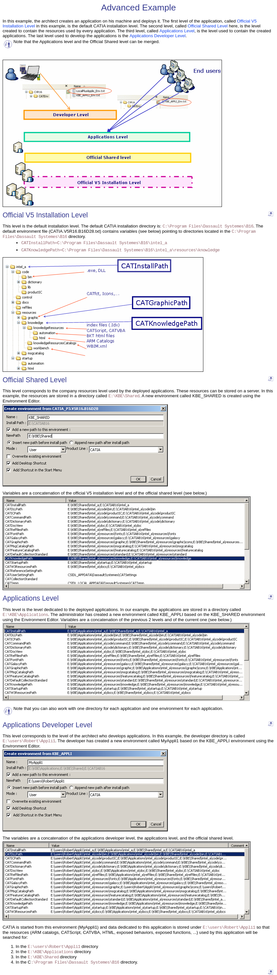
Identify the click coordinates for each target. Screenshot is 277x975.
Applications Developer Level (157, 35)
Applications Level (176, 30)
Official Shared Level (208, 26)
